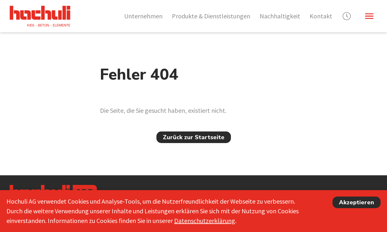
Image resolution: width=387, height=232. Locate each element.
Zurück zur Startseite (193, 137)
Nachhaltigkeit (280, 16)
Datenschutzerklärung (204, 221)
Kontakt (321, 16)
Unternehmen (143, 16)
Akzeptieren (356, 202)
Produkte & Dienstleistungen (211, 16)
